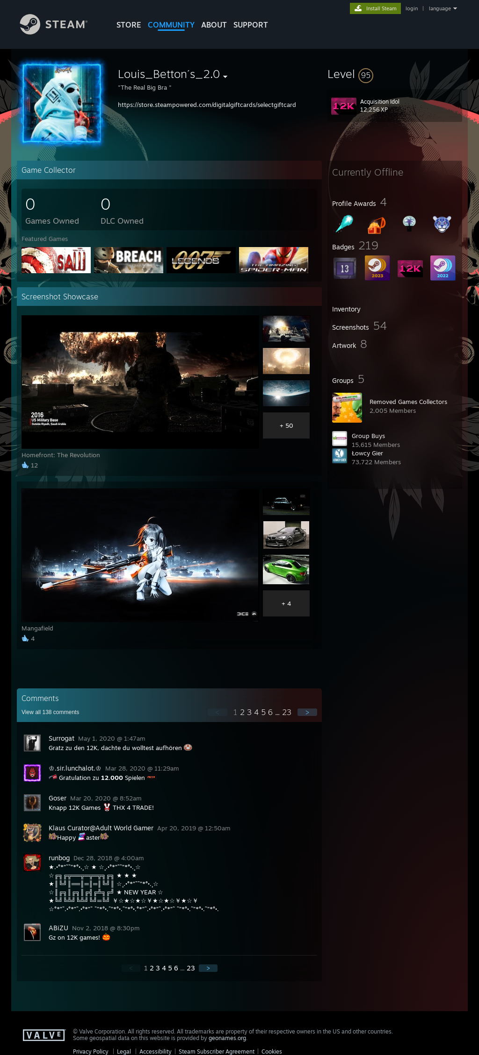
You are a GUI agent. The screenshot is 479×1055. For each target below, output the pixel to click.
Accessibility (155, 1051)
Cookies (271, 1051)
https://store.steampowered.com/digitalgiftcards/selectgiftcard (207, 104)
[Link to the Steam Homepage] (61, 32)
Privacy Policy (91, 1051)
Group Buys (368, 435)
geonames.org (227, 1037)
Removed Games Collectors (408, 401)
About (214, 24)
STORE (128, 24)
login (412, 8)
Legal (124, 1051)
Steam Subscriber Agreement (216, 1051)
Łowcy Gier (367, 453)
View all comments (50, 712)
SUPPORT (250, 24)
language (440, 8)
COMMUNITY (171, 24)
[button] (394, 73)
